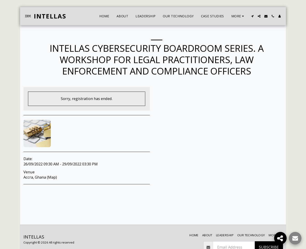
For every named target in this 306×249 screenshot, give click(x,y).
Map (52, 177)
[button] (252, 16)
